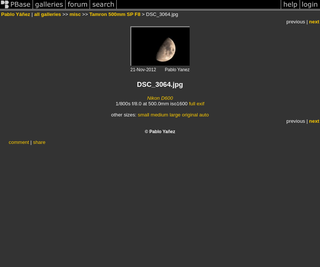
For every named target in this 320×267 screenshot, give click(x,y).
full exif (196, 103)
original (190, 115)
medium (159, 115)
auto (204, 115)
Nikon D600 (160, 98)
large (175, 115)
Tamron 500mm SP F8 (114, 14)
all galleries (47, 14)
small (143, 115)
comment (19, 142)
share (39, 142)
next (314, 21)
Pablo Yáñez (15, 14)
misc (75, 14)
